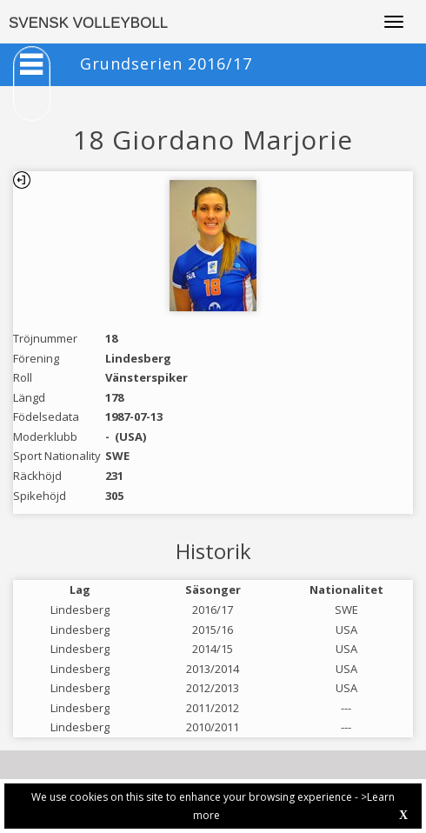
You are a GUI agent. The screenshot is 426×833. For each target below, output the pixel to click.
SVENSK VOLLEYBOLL (88, 23)
